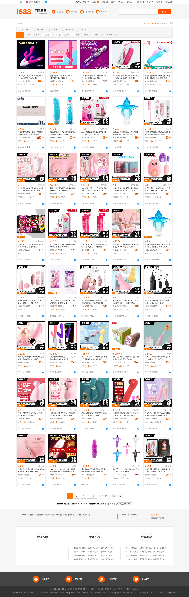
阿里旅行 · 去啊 (87, 593)
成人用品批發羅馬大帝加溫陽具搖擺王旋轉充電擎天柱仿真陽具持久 (157, 470)
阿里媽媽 (97, 593)
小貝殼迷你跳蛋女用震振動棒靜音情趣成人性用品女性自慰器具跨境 (62, 189)
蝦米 (103, 593)
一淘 (78, 593)
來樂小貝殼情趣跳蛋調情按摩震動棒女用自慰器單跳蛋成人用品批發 (125, 189)
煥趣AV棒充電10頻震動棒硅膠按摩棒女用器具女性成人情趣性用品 (94, 358)
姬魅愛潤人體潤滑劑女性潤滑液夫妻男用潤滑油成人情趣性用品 (30, 245)
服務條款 (100, 589)
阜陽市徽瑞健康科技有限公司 (120, 137)
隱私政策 (108, 589)
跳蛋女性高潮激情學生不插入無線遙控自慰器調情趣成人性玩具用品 (125, 133)
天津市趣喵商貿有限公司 (25, 137)
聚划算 (72, 593)
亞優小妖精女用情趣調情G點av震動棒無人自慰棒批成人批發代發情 (94, 245)
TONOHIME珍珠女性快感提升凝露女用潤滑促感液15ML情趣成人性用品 (62, 470)
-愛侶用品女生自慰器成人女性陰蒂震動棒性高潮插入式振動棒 (62, 77)
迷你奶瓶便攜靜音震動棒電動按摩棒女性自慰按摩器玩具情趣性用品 (157, 77)
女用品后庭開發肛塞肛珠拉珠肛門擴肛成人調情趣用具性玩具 (62, 302)
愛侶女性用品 (132, 515)
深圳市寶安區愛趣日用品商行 (25, 81)
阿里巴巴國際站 (29, 593)
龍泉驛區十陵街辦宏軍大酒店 (150, 555)
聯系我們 (127, 589)
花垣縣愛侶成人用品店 (82, 559)
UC (137, 593)
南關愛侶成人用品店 (95, 548)
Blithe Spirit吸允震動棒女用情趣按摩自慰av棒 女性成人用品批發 (157, 358)
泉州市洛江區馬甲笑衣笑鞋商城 (137, 548)
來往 (147, 593)
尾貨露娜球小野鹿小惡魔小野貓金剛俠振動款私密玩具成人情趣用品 (30, 133)
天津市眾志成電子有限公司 (149, 552)
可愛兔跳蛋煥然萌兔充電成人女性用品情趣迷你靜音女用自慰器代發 (125, 302)
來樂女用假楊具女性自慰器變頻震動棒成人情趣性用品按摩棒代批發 (94, 189)
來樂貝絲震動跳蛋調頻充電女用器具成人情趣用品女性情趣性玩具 (30, 302)
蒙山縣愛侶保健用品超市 (96, 559)
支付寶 (142, 593)
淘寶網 (61, 593)
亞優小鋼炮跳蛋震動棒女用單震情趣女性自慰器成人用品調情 (94, 133)
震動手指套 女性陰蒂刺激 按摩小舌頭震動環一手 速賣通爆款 (126, 470)
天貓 (67, 593)
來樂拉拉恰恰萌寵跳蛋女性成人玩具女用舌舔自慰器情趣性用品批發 (30, 189)
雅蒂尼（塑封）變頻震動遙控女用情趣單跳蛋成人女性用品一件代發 (157, 189)
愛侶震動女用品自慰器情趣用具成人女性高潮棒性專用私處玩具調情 (94, 470)
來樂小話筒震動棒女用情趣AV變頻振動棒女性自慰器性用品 (31, 414)
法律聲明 (92, 589)
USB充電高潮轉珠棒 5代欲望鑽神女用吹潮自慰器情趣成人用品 (93, 77)
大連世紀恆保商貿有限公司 (57, 137)
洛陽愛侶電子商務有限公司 (120, 81)
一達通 (166, 593)
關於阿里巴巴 (117, 589)
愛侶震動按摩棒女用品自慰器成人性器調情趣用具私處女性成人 (62, 133)
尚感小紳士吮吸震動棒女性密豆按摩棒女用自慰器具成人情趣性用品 (62, 414)
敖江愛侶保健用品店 (81, 552)
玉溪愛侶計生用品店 (81, 548)
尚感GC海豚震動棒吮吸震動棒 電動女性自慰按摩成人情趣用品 (94, 414)
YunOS (118, 593)
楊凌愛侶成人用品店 (95, 552)
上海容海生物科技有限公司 (135, 559)
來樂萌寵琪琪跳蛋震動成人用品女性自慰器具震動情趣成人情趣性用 (157, 133)
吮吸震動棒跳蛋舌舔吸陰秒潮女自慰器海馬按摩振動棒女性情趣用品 (125, 414)
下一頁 (92, 496)
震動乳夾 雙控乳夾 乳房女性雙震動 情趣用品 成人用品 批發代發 (157, 302)
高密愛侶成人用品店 (108, 548)
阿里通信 (126, 593)
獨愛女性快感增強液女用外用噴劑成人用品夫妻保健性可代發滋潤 (62, 245)
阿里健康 (159, 593)
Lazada (172, 593)
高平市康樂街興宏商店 (134, 555)
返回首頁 (115, 504)
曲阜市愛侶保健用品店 (109, 555)
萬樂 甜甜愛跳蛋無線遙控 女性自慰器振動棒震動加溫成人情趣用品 (31, 358)
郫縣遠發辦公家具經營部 (162, 559)
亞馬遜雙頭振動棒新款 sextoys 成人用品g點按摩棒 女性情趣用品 (63, 358)
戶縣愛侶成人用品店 (81, 555)
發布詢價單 (155, 515)
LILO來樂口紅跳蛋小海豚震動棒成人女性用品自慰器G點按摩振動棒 (126, 77)
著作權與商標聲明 (81, 589)
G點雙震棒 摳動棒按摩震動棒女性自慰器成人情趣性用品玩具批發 (30, 77)
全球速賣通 (53, 593)
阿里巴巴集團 (18, 593)
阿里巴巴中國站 (42, 593)
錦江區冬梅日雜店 (159, 548)
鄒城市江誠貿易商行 (57, 81)
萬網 (132, 593)
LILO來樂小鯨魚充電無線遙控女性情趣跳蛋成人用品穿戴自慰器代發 (94, 302)
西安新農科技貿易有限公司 (162, 552)
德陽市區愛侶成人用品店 (110, 559)
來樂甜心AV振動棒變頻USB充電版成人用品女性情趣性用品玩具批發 (157, 414)
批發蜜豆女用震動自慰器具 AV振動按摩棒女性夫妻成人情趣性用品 (31, 470)
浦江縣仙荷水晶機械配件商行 (150, 548)
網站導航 (135, 589)
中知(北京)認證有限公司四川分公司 (138, 552)
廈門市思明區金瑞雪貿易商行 (150, 559)
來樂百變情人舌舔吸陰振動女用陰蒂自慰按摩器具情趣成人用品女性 (125, 245)
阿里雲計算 (111, 593)
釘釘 (152, 593)
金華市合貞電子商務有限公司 (163, 555)
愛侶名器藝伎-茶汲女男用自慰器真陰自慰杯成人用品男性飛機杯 (126, 358)
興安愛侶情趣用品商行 (109, 552)
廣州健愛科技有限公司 (152, 81)
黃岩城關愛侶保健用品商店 (97, 555)
